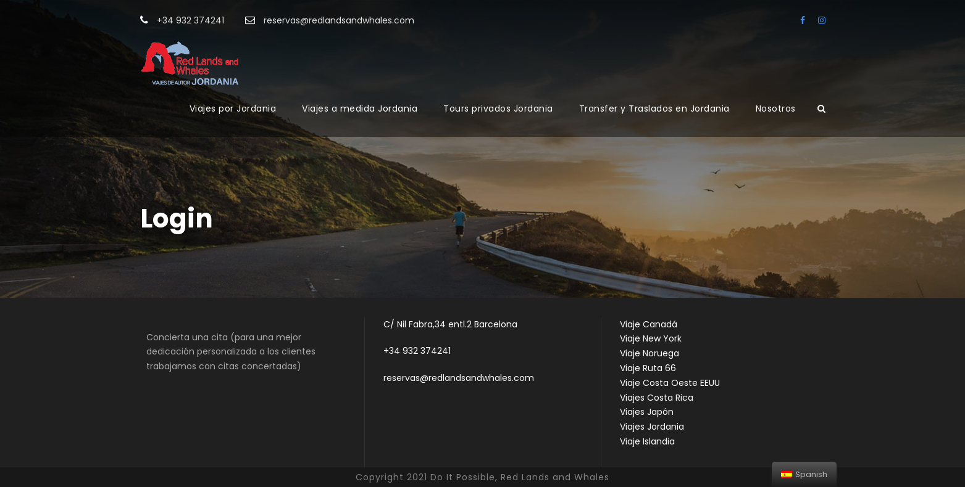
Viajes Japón (647, 412)
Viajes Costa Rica (656, 397)
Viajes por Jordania (233, 108)
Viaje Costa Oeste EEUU (670, 383)
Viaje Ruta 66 (648, 368)
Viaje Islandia (647, 441)
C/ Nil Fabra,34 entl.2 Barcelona (450, 324)
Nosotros (776, 108)
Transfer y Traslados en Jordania (654, 108)
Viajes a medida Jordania (359, 108)
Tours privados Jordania (498, 108)
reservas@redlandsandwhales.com (458, 378)
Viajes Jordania (652, 426)
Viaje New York (651, 338)
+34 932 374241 (417, 351)
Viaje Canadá (648, 324)
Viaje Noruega (649, 353)
